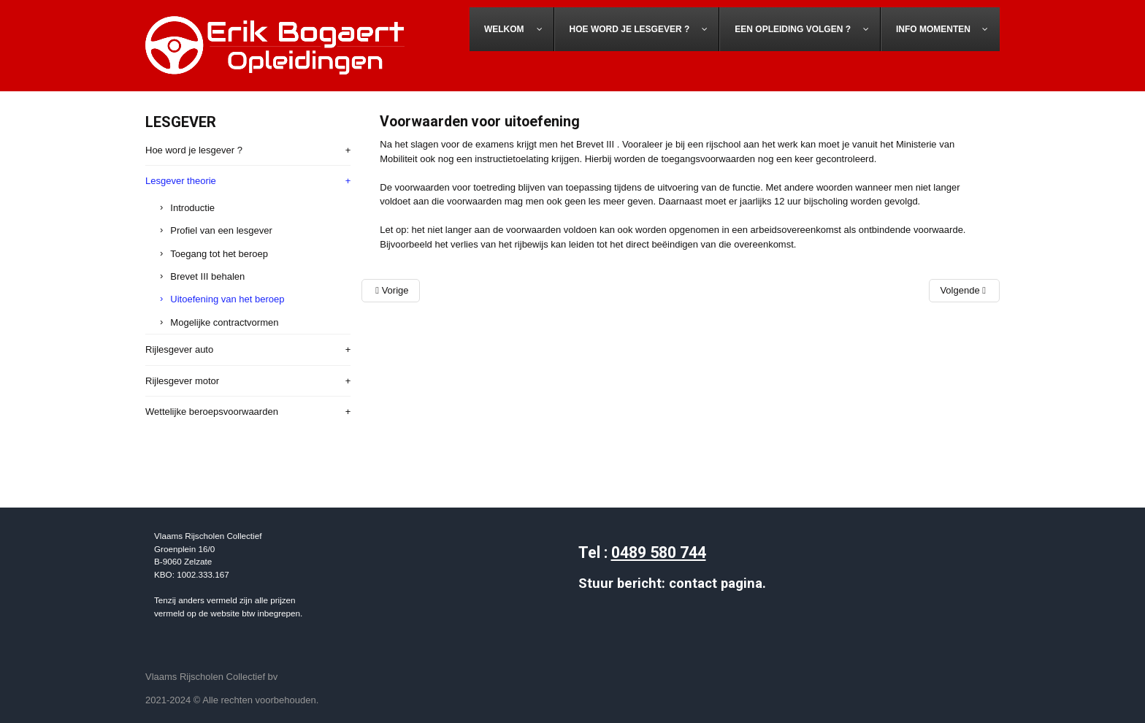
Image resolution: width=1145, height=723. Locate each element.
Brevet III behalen (207, 276)
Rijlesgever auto (179, 349)
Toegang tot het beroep (219, 253)
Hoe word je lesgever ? (193, 150)
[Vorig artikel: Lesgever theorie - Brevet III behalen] (390, 290)
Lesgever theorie (180, 180)
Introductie (192, 207)
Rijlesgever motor (182, 380)
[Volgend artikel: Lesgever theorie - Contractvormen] (964, 290)
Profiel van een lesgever (221, 230)
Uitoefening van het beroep (227, 299)
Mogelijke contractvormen (224, 322)
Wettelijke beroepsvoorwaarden (211, 411)
